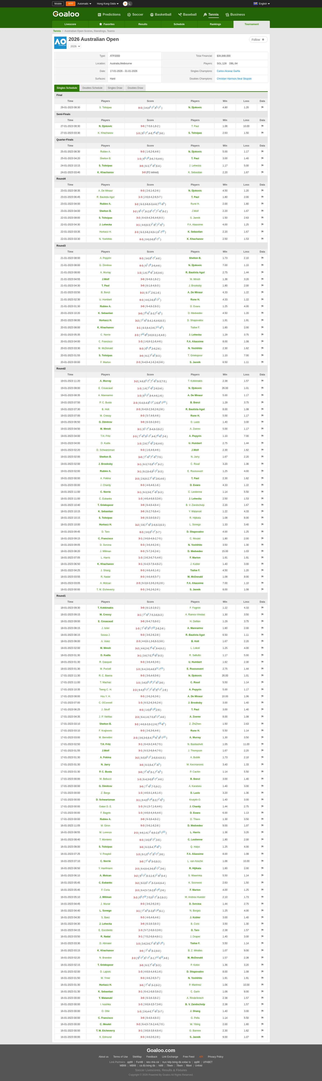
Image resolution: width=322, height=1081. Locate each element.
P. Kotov (195, 964)
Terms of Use (120, 1056)
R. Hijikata (195, 517)
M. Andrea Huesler (195, 897)
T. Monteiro (105, 839)
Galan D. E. (105, 806)
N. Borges (195, 910)
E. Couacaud (105, 388)
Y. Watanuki (195, 511)
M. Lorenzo (105, 832)
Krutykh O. (195, 799)
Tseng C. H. (105, 689)
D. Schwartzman (106, 450)
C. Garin (195, 991)
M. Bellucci (106, 779)
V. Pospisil (105, 854)
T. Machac (105, 682)
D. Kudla (105, 443)
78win (170, 1065)
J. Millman (105, 551)
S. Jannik (195, 217)
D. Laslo (195, 422)
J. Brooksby (195, 285)
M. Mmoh (195, 279)
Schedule (179, 24)
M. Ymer (105, 978)
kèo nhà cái (152, 1062)
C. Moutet (195, 538)
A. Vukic (105, 641)
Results (142, 24)
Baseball (187, 14)
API (201, 1056)
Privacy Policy (215, 1056)
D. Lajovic (105, 971)
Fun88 (139, 1062)
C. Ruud (195, 464)
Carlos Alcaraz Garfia (228, 71)
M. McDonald (105, 348)
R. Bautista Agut (105, 197)
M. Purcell (105, 668)
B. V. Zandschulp (195, 505)
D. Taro (105, 531)
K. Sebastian (195, 172)
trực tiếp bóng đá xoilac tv (176, 1062)
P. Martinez (195, 984)
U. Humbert (105, 299)
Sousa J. (105, 634)
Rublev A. (105, 151)
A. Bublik (195, 757)
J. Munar (105, 903)
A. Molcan (105, 583)
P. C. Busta (105, 402)
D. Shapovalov (195, 320)
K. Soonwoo (195, 882)
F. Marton (105, 362)
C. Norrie (105, 334)
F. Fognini (195, 607)
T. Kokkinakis (195, 381)
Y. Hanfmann (106, 868)
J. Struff (105, 709)
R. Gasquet (105, 662)
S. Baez (105, 917)
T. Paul (195, 126)
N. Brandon (105, 957)
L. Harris (105, 557)
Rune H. (195, 203)
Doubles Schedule (92, 88)
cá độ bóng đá (147, 1065)
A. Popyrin (105, 258)
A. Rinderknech (195, 998)
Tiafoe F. (195, 327)
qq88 (130, 1062)
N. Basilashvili (195, 744)
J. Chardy (105, 485)
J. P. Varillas (105, 716)
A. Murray (105, 272)
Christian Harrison (227, 78)
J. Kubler (195, 564)
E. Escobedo (106, 930)
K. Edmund (105, 1037)
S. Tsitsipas (105, 107)
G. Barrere (195, 1030)
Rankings (215, 24)
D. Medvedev (195, 313)
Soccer (135, 14)
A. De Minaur (105, 190)
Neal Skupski (244, 78)
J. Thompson (195, 750)
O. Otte (106, 1011)
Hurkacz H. (105, 231)
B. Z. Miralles (195, 950)
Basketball (160, 14)
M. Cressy (105, 415)
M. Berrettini (105, 737)
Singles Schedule (66, 87)
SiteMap (137, 1056)
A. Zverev (195, 428)
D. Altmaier (106, 943)
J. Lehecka (195, 165)
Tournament (252, 24)
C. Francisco (105, 341)
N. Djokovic (195, 107)
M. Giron (105, 825)
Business (235, 14)
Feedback (151, 1056)
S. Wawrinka (195, 875)
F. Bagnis (105, 812)
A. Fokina (105, 478)
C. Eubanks (105, 498)
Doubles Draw (135, 88)
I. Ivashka (105, 1004)
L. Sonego (195, 524)
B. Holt (105, 409)
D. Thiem (195, 819)
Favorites (106, 24)
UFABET (208, 1062)
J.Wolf (195, 211)
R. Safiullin (195, 655)
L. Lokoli (195, 648)
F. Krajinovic (105, 730)
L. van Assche (195, 861)
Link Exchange (170, 1056)
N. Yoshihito (105, 239)
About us (103, 1056)
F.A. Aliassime (195, 224)
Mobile (58, 3)
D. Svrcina (105, 544)
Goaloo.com (161, 1050)
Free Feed (188, 1056)
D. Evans (195, 306)
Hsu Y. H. (105, 696)
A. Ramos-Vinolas (195, 614)
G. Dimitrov (105, 265)
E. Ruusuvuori (195, 471)
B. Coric (195, 923)
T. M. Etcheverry (106, 589)
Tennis (210, 14)
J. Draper (195, 936)
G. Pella (195, 1017)
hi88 (161, 1065)
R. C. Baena (105, 675)
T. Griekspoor (195, 355)
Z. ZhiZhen (195, 723)
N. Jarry (195, 456)
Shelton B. (105, 158)
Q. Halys (195, 846)
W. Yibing (195, 1024)
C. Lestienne (195, 491)
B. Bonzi (105, 292)
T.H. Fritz (105, 436)
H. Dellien (195, 621)
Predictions (109, 14)
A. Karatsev (195, 786)
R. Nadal (105, 576)
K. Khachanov (105, 133)
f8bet (189, 1065)
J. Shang (105, 570)
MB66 (123, 1065)
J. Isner (105, 628)
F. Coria (105, 889)
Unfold (198, 1065)
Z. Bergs (105, 792)
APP (70, 3)
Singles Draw (115, 88)
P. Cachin (195, 771)
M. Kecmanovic (195, 764)
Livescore (70, 24)
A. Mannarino (105, 395)
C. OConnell (105, 702)
